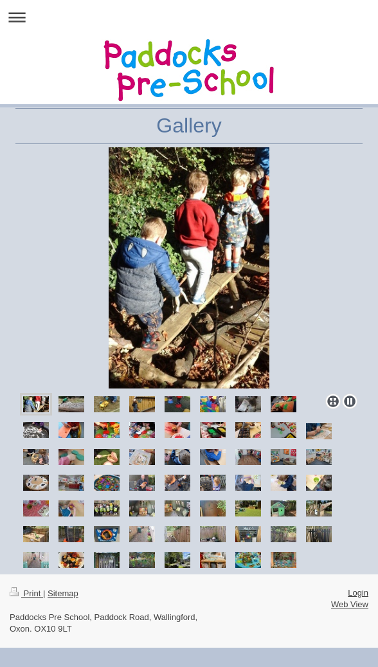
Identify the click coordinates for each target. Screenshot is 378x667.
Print (26, 593)
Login (358, 593)
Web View (349, 604)
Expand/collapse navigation (189, 17)
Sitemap (63, 593)
